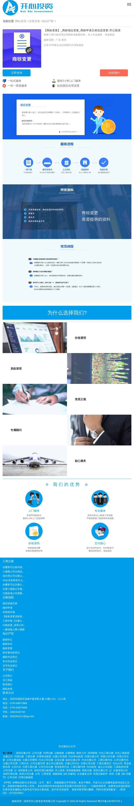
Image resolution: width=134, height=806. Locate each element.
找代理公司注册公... (13, 575)
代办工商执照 (122, 753)
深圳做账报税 (73, 770)
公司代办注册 (46, 766)
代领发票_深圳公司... (14, 625)
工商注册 (8, 561)
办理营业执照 (43, 756)
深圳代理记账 (10, 773)
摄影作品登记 (10, 657)
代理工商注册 (30, 766)
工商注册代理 (77, 766)
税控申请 (7, 607)
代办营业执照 (75, 756)
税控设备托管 (10, 603)
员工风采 (7, 680)
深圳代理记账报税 (44, 770)
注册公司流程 (60, 756)
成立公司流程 (105, 766)
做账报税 (57, 773)
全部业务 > (36, 21)
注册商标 (70, 753)
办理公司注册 (88, 763)
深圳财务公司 (25, 770)
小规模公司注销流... (13, 571)
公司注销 (12, 777)
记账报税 (8, 597)
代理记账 (48, 753)
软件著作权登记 (11, 652)
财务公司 (81, 753)
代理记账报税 (25, 777)
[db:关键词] (70, 773)
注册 (117, 773)
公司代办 (16, 766)
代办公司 (117, 763)
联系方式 (8, 692)
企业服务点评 (84, 773)
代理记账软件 (100, 773)
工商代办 (24, 763)
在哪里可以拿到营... (13, 567)
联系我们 (7, 684)
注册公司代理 (10, 763)
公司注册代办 (121, 760)
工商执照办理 (121, 766)
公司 (37, 773)
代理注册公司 (91, 756)
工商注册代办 (105, 760)
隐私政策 (7, 688)
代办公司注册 (46, 760)
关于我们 (8, 669)
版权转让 (7, 639)
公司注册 (37, 753)
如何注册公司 (73, 760)
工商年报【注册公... (13, 620)
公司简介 (7, 675)
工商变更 (46, 773)
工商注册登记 (104, 763)
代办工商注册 (106, 753)
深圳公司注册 (26, 773)
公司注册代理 (37, 763)
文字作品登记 (10, 665)
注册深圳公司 (120, 770)
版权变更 (7, 648)
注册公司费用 (30, 760)
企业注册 (59, 760)
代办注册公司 (89, 760)
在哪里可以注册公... (13, 584)
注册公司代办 (72, 763)
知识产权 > (49, 21)
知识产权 (8, 633)
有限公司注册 (107, 756)
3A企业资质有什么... (14, 580)
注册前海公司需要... (13, 593)
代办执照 (91, 766)
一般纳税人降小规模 (14, 629)
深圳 (111, 773)
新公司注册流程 (54, 763)
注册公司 (8, 756)
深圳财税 (92, 753)
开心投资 (60, 770)
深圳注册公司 (23, 753)
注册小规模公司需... (13, 589)
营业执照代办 (62, 766)
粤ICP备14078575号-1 (110, 801)
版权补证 (7, 644)
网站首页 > (22, 21)
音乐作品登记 (10, 661)
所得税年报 (9, 612)
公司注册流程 (13, 760)
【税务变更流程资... (13, 616)
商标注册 (87, 770)
